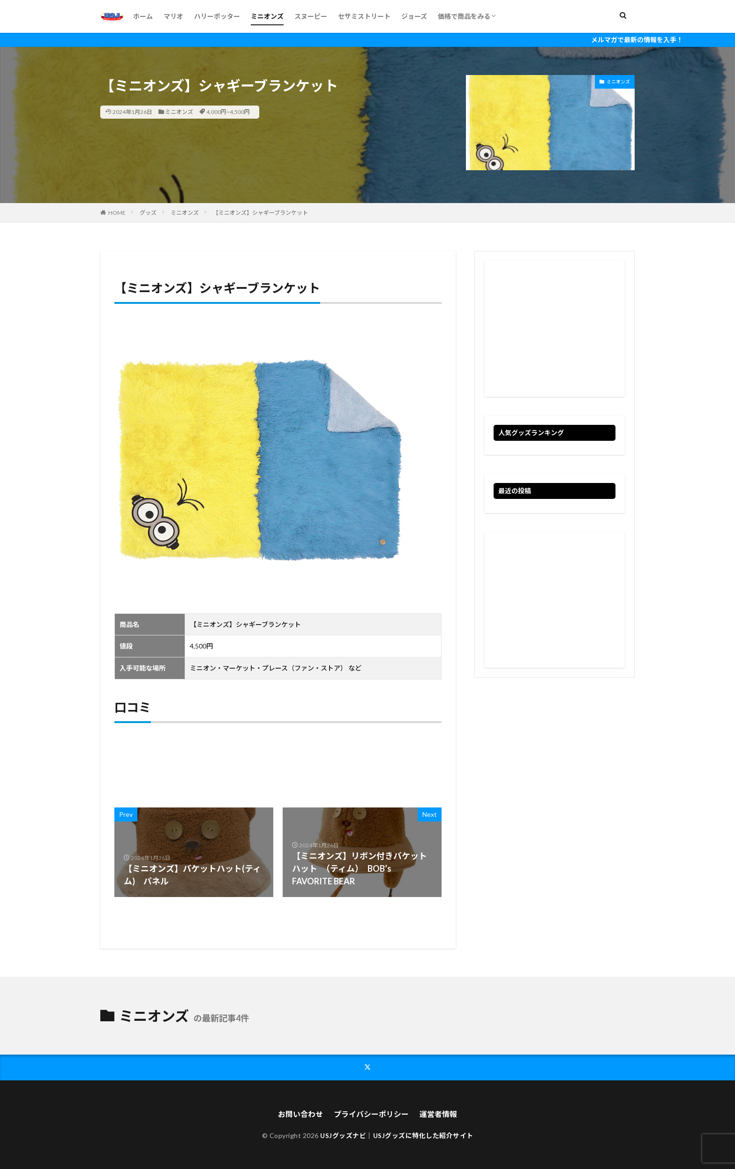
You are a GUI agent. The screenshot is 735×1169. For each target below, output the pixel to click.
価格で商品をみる (464, 16)
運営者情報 (438, 1113)
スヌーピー (310, 16)
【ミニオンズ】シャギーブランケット (260, 212)
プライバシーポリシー (371, 1113)
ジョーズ (414, 16)
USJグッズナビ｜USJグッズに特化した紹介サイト (396, 1135)
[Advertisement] (554, 328)
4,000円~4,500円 (228, 111)
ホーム (143, 16)
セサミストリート (364, 16)
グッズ (148, 212)
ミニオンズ (267, 16)
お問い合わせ (300, 1113)
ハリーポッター (217, 16)
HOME (117, 212)
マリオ (173, 16)
